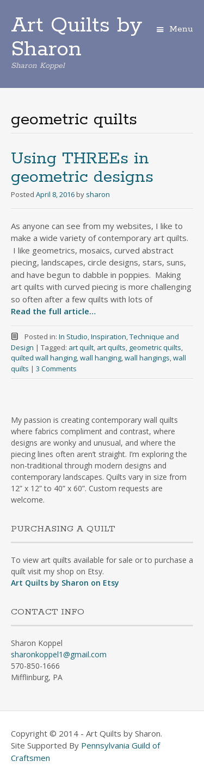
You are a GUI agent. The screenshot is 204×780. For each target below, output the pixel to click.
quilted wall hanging (44, 358)
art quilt (81, 347)
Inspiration (108, 336)
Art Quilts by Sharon (77, 37)
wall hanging (100, 358)
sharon (98, 194)
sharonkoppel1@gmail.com (59, 654)
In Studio (73, 336)
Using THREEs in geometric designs (82, 168)
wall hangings (147, 358)
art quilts (111, 347)
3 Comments (56, 368)
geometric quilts (155, 347)
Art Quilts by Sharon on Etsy (65, 583)
